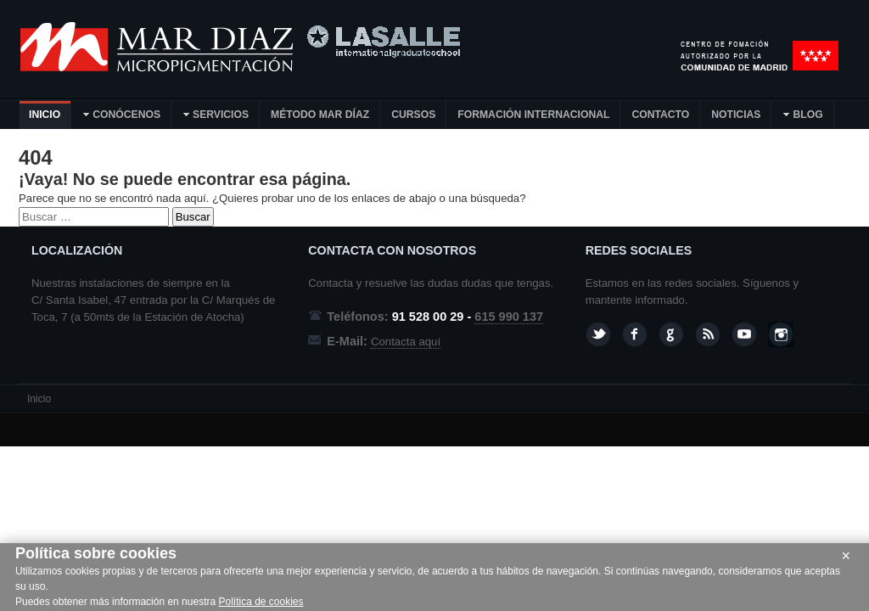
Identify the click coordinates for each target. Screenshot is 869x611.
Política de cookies (260, 602)
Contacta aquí (405, 341)
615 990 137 (508, 316)
